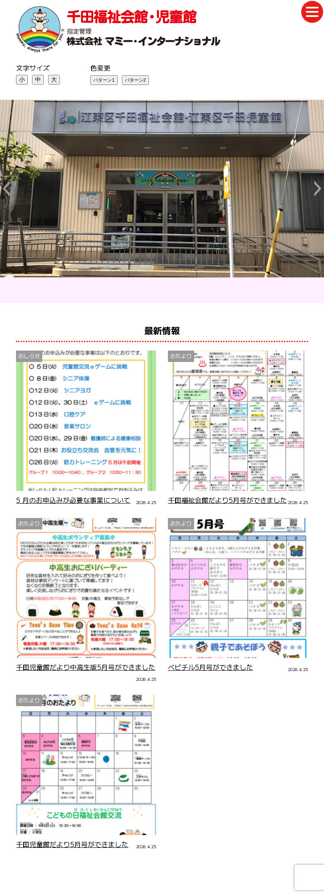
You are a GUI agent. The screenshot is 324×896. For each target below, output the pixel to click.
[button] (6, 188)
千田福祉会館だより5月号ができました (227, 500)
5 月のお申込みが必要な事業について (73, 500)
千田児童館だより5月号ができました (72, 844)
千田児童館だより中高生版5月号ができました (85, 667)
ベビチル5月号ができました (210, 667)
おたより (181, 356)
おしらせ (29, 356)
